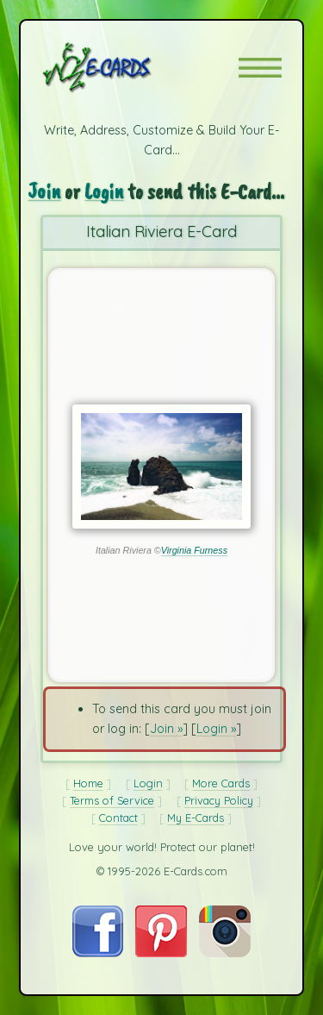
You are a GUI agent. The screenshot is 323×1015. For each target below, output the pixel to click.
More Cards (221, 783)
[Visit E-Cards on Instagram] (225, 953)
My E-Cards (195, 817)
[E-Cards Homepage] (127, 67)
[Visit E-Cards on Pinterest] (161, 953)
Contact (118, 817)
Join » (166, 728)
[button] (260, 68)
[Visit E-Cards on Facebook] (97, 953)
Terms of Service (112, 800)
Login (103, 191)
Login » (216, 728)
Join (44, 191)
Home (88, 783)
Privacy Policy (218, 800)
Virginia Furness (194, 550)
